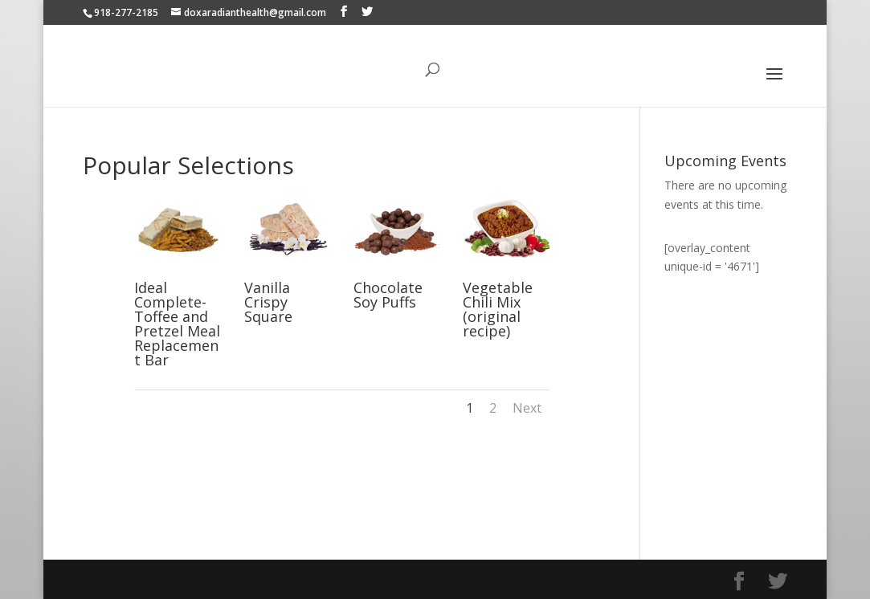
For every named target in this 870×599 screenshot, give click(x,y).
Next (527, 408)
